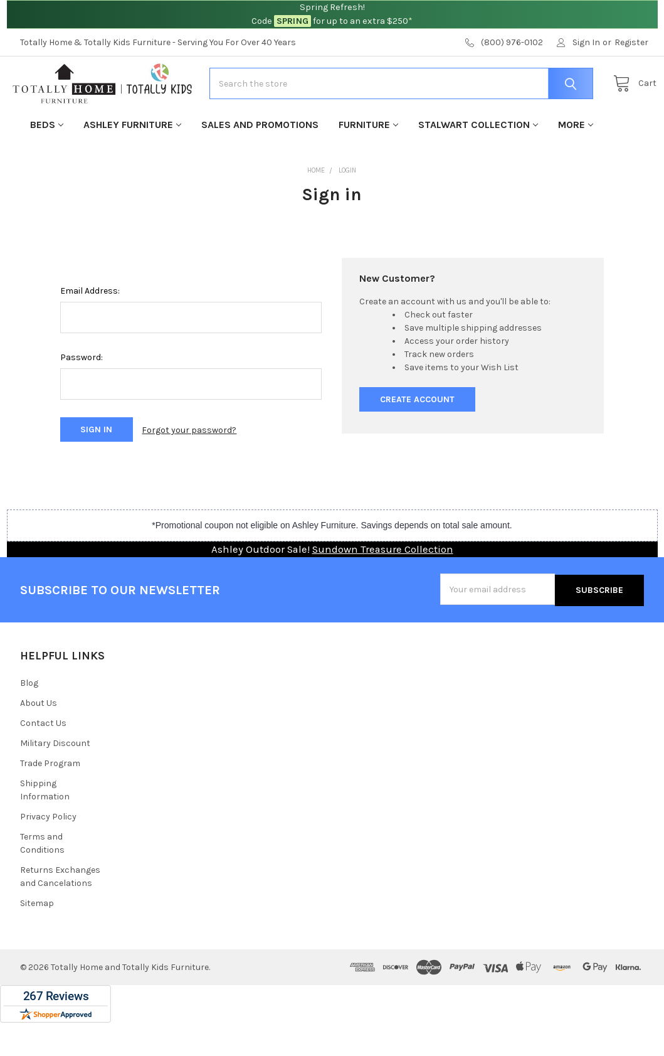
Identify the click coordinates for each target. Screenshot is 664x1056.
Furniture (368, 161)
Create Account (417, 435)
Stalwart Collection (478, 161)
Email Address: (90, 327)
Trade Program (50, 796)
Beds (46, 161)
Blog (29, 716)
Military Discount (55, 776)
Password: (81, 393)
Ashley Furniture (132, 161)
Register (631, 42)
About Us (38, 736)
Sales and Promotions (260, 161)
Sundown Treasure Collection (382, 584)
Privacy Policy (48, 850)
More (575, 161)
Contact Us (43, 756)
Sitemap (37, 936)
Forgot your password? (189, 466)
